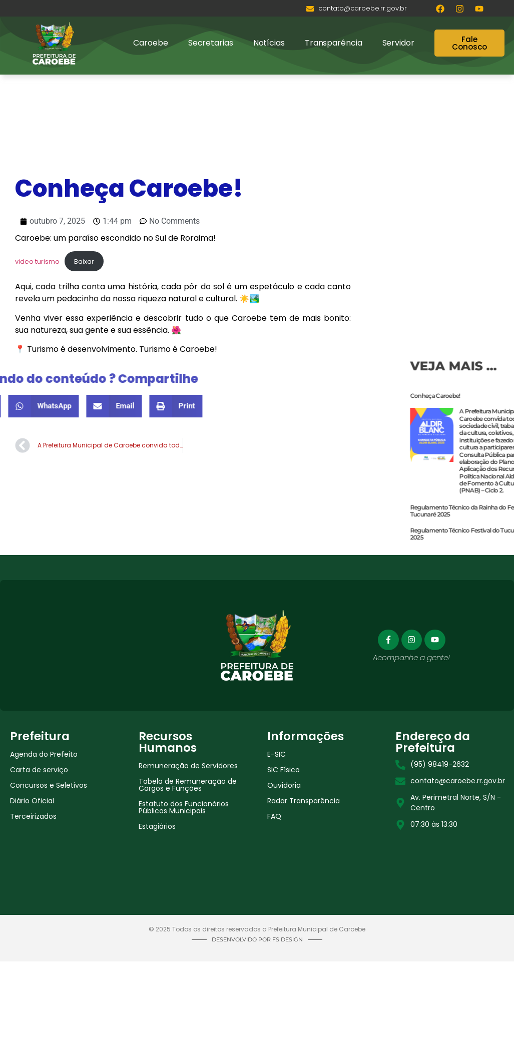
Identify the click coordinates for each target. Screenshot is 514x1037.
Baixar (84, 261)
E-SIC (276, 754)
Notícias (269, 43)
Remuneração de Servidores (188, 766)
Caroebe (150, 43)
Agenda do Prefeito (44, 754)
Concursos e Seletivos (48, 785)
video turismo (37, 261)
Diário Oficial (32, 801)
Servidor (398, 43)
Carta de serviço (39, 770)
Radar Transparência (303, 801)
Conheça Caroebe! (485, 395)
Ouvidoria (284, 785)
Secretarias (210, 43)
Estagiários (157, 826)
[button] (53, 406)
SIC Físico (283, 770)
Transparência (333, 43)
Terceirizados (33, 816)
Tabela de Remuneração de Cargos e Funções (188, 784)
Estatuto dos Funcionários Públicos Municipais (184, 807)
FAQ (274, 816)
